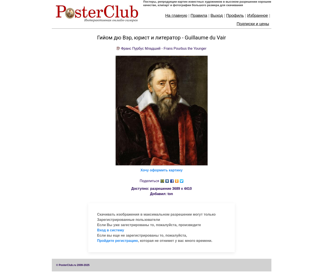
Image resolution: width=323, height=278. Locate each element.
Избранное (257, 15)
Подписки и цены (252, 23)
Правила (199, 15)
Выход (217, 15)
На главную (176, 15)
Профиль (235, 15)
